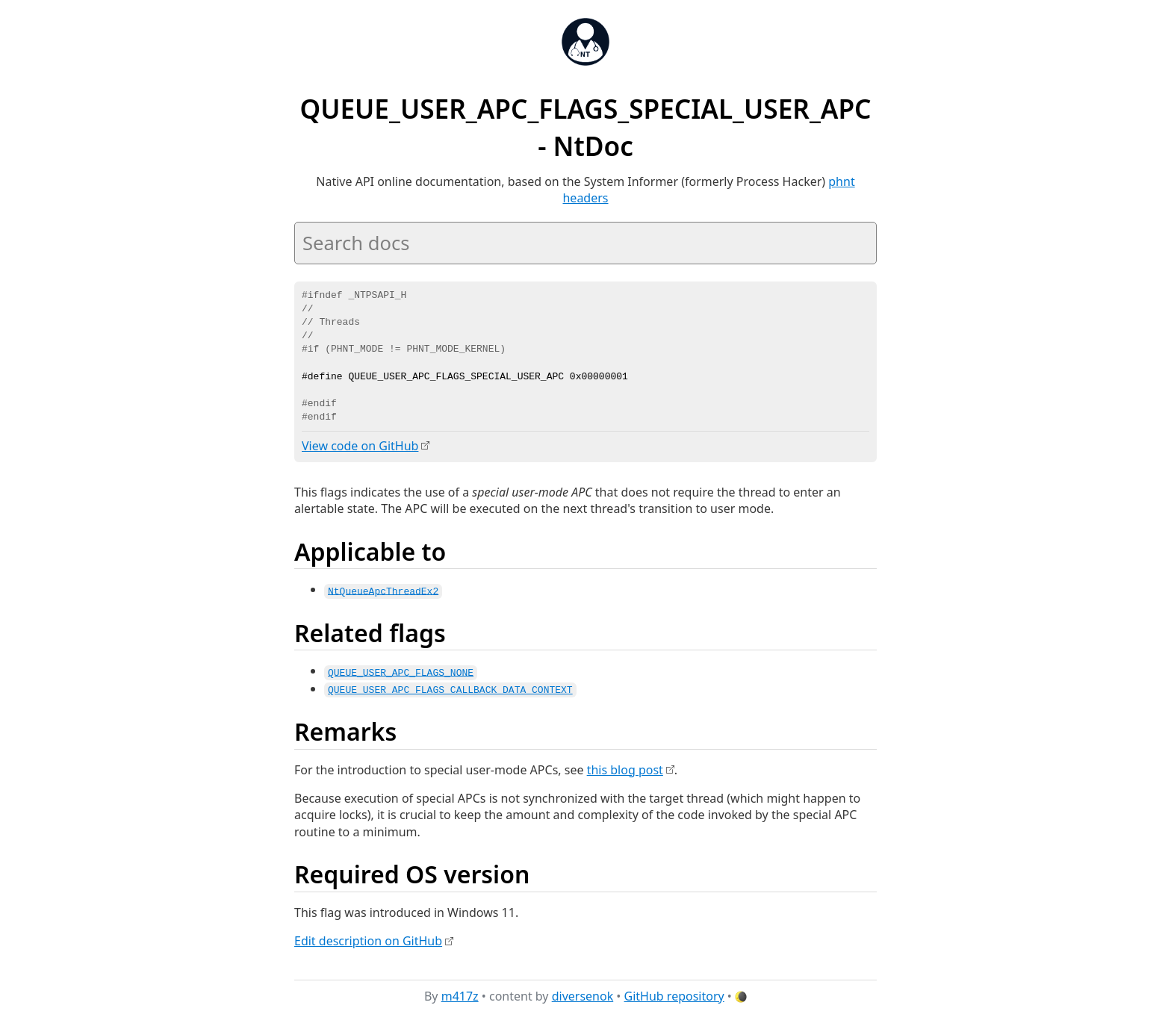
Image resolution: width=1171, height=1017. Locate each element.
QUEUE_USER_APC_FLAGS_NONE (400, 670)
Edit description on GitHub (368, 938)
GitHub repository (674, 994)
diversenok (583, 994)
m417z (460, 994)
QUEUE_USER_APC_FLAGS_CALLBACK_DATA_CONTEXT (450, 687)
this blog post (625, 767)
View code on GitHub (360, 446)
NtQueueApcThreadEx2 (383, 590)
